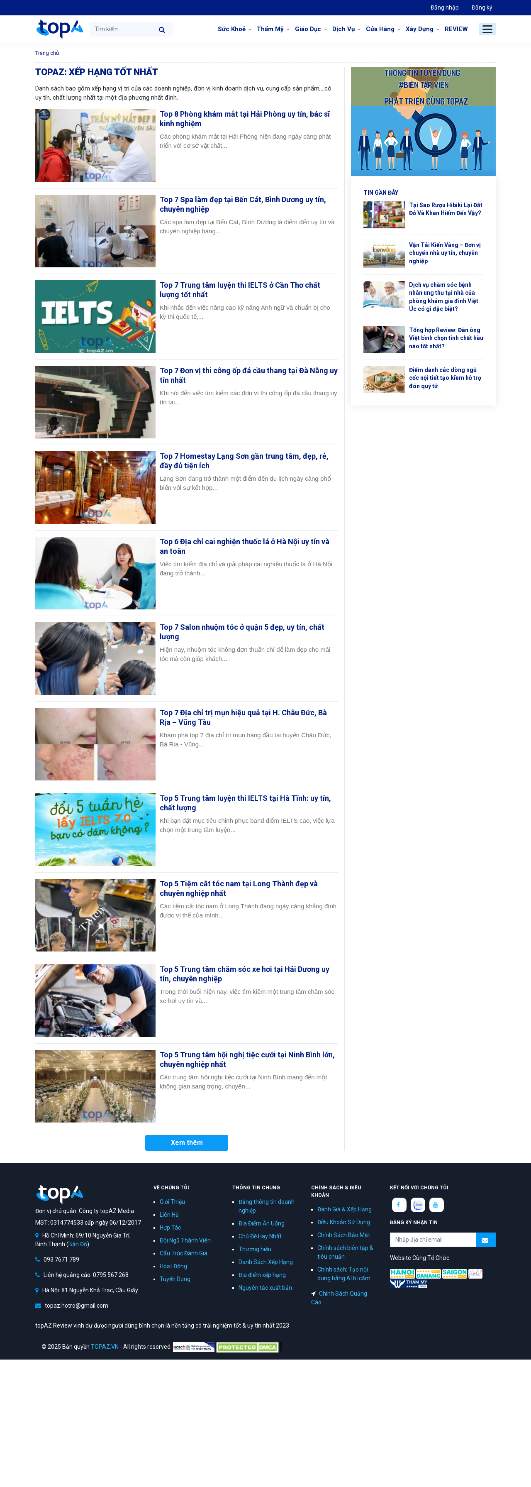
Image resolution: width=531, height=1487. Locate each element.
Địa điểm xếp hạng (262, 1275)
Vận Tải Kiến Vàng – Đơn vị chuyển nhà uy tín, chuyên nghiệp (445, 253)
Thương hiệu (255, 1249)
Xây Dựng (420, 29)
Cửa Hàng (380, 29)
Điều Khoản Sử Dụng (343, 1222)
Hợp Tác (170, 1227)
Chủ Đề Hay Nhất (260, 1236)
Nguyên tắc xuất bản (265, 1287)
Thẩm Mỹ (270, 29)
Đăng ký (482, 7)
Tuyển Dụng (175, 1279)
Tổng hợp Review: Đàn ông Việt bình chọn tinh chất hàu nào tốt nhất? (446, 338)
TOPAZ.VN (105, 1346)
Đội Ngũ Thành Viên (185, 1240)
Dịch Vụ (343, 29)
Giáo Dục (308, 29)
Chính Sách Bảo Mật (343, 1235)
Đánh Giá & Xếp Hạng (344, 1209)
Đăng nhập (445, 7)
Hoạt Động (173, 1266)
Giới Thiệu (172, 1201)
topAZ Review (59, 29)
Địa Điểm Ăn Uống (262, 1223)
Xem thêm (187, 1143)
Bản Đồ (77, 1244)
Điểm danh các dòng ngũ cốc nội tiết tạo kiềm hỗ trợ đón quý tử (445, 378)
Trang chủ (47, 53)
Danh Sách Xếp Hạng (266, 1262)
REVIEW (456, 29)
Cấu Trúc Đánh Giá (183, 1253)
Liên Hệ (169, 1214)
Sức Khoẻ (232, 29)
